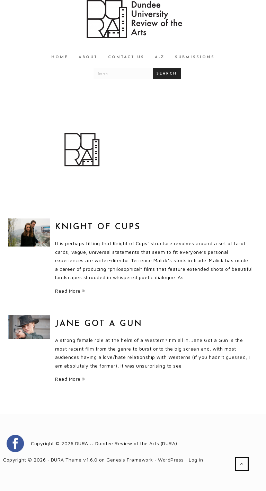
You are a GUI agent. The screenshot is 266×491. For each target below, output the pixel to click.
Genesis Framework (129, 460)
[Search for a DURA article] (123, 73)
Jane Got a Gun (98, 324)
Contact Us (126, 57)
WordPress (171, 460)
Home (59, 57)
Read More (70, 291)
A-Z (160, 57)
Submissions (195, 57)
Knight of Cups (98, 227)
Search (167, 74)
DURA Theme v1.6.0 (74, 460)
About (88, 57)
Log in (196, 460)
